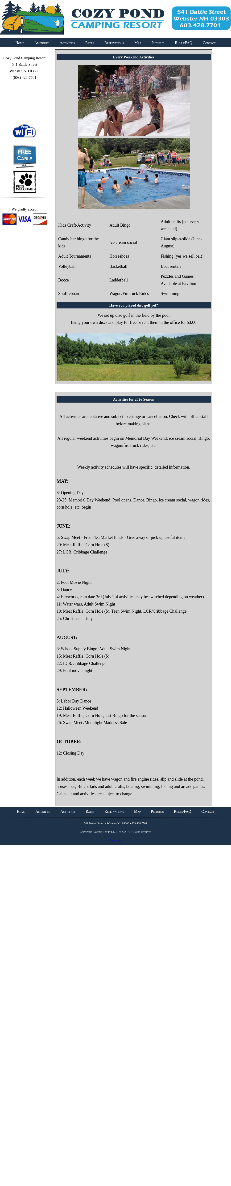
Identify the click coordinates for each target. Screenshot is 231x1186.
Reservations (114, 43)
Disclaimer (115, 840)
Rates (89, 43)
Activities (67, 43)
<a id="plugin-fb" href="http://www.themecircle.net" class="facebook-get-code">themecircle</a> (24, 105)
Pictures (158, 43)
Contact (209, 43)
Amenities (41, 43)
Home (19, 43)
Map (137, 43)
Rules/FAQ (183, 43)
